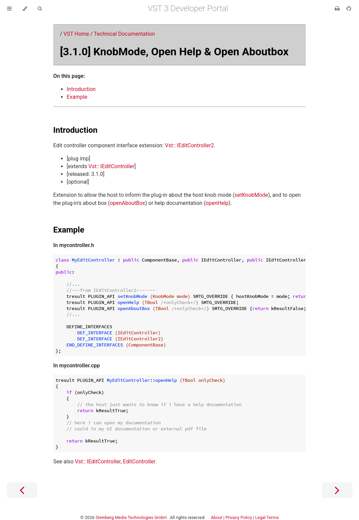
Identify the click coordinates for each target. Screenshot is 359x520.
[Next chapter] (337, 490)
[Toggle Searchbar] (39, 8)
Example (77, 97)
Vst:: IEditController (111, 166)
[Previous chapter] (22, 490)
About (216, 517)
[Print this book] (338, 8)
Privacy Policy (238, 517)
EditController (139, 461)
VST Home (76, 34)
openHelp (216, 203)
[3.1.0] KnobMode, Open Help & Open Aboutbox (174, 51)
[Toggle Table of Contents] (9, 8)
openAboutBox (127, 203)
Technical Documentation (124, 34)
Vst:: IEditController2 (189, 145)
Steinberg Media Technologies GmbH (131, 517)
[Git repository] (349, 8)
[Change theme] (24, 8)
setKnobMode (251, 195)
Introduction (81, 89)
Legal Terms (267, 517)
